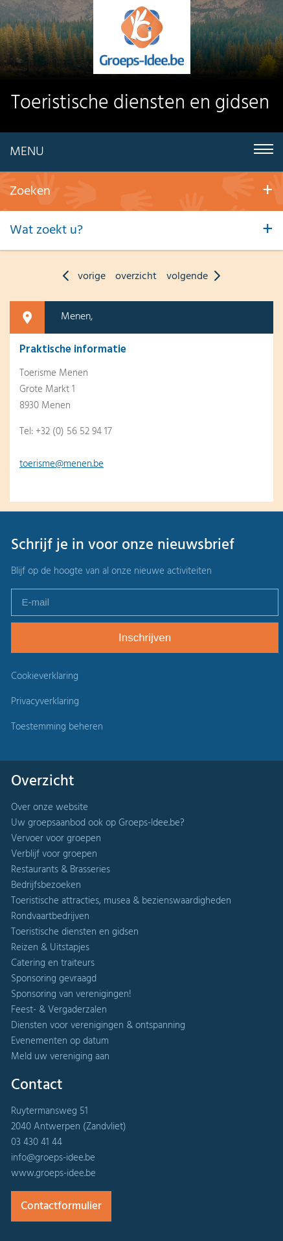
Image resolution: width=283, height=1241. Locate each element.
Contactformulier (61, 1206)
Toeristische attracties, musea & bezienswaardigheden (121, 901)
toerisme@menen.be (61, 464)
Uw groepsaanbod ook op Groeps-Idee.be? (98, 823)
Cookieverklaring (44, 676)
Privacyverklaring (45, 701)
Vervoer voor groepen (56, 838)
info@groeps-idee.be (53, 1158)
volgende (196, 276)
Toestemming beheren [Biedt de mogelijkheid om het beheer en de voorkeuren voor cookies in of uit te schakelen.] (57, 727)
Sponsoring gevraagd (53, 979)
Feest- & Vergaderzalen (59, 1010)
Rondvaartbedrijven (50, 916)
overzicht (136, 276)
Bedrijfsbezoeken (46, 885)
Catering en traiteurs (53, 963)
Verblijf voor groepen (54, 854)
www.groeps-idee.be (53, 1173)
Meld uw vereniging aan (60, 1056)
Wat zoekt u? (46, 230)
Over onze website (49, 807)
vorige (81, 276)
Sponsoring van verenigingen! (71, 994)
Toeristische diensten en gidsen (75, 932)
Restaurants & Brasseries (60, 870)
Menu (27, 151)
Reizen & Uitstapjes (50, 947)
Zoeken (30, 191)
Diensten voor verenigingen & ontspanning (98, 1025)
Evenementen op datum (60, 1041)
